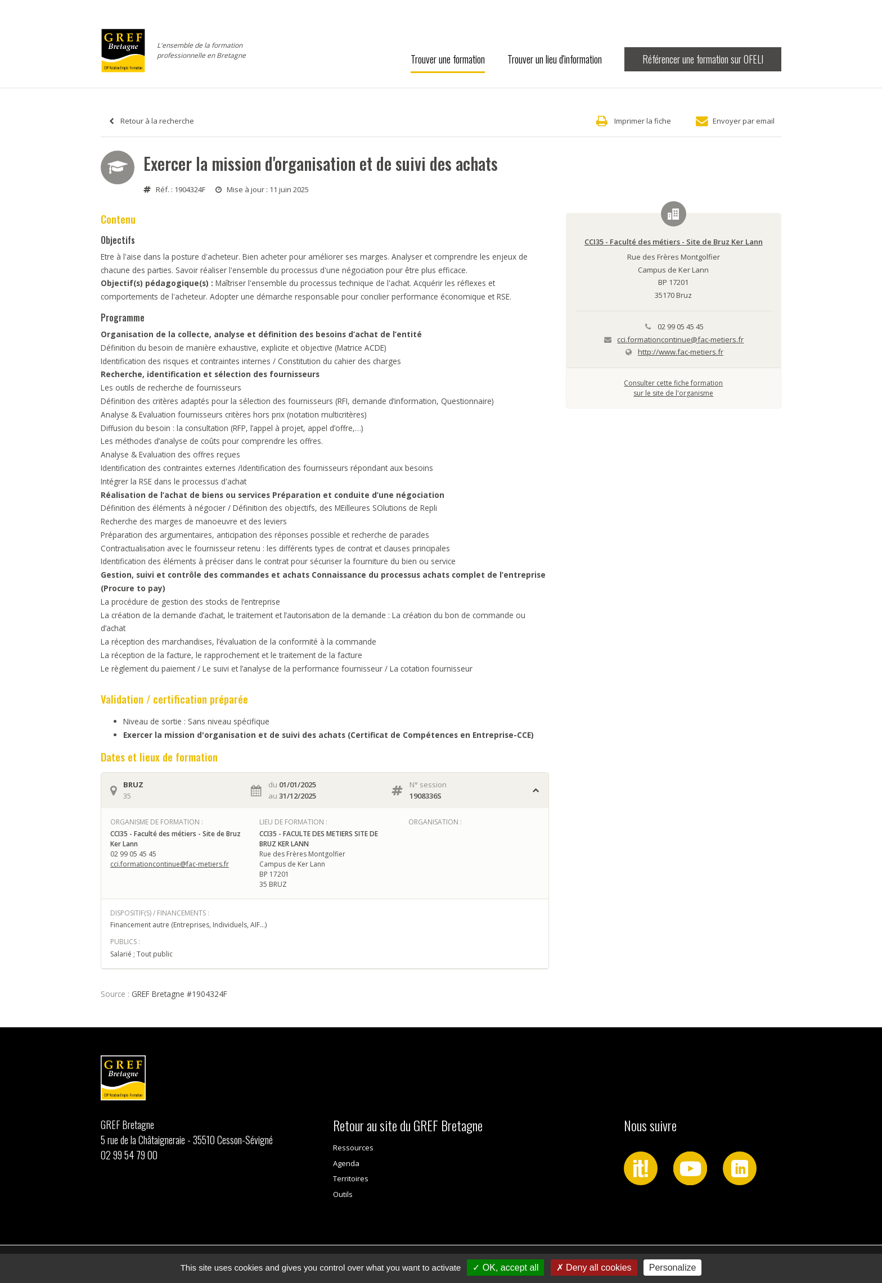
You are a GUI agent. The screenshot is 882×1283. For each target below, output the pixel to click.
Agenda (346, 1163)
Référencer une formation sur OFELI (702, 59)
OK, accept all (505, 1267)
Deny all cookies (594, 1267)
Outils (343, 1194)
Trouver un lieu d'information (554, 59)
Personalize (672, 1267)
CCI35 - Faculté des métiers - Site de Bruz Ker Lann (673, 242)
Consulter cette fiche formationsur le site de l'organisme (673, 388)
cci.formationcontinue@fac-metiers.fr (169, 864)
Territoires (350, 1178)
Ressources (353, 1148)
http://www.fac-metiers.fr (680, 352)
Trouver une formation (448, 59)
